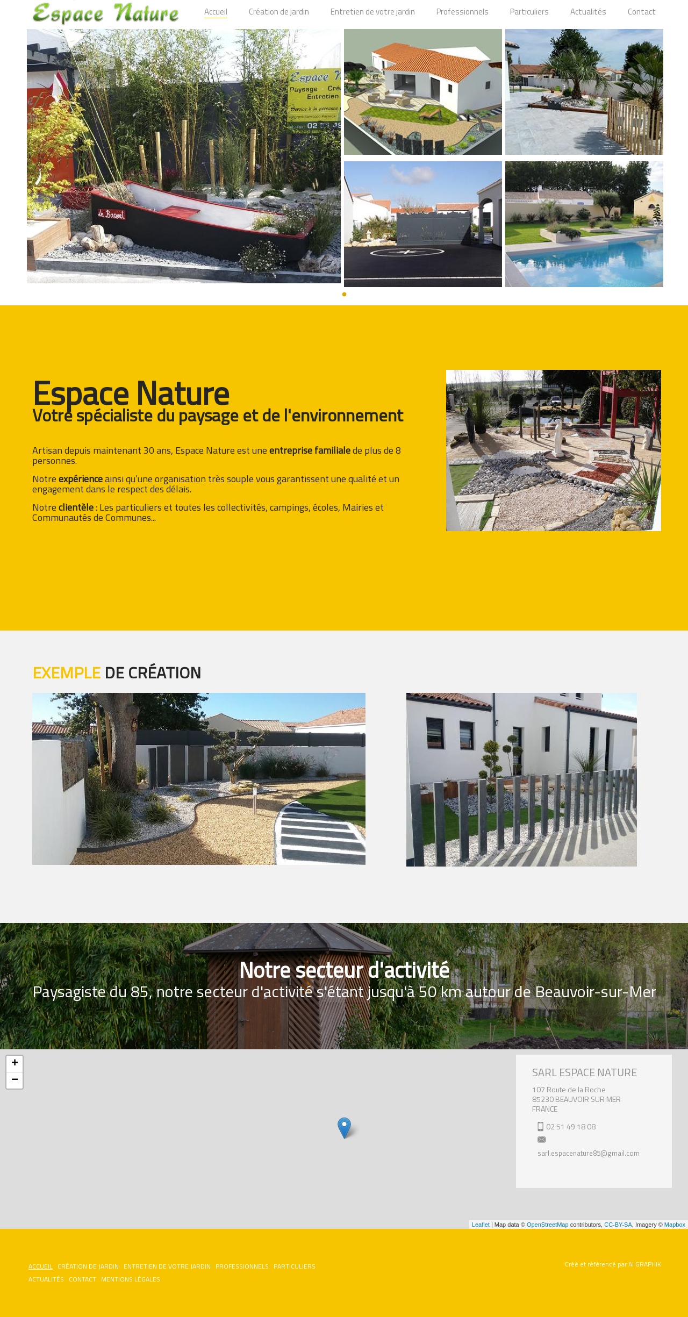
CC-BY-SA (618, 1224)
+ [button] (14, 1064)
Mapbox (674, 1224)
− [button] (14, 1080)
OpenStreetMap (548, 1224)
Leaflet (481, 1224)
